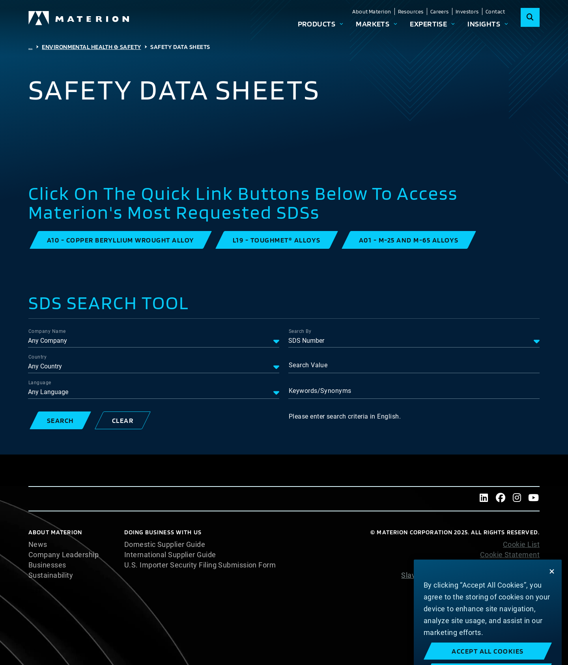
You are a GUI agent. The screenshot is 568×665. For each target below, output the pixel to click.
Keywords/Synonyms (320, 390)
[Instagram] (517, 499)
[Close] (552, 582)
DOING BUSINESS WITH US (163, 532)
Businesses (47, 565)
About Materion (371, 11)
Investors (467, 11)
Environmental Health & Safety (91, 47)
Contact (495, 11)
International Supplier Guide (170, 555)
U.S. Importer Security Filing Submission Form (200, 565)
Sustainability (50, 575)
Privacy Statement (509, 565)
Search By (300, 331)
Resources (411, 11)
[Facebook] (500, 499)
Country (37, 357)
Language (39, 382)
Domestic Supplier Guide (164, 545)
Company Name (46, 331)
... (30, 47)
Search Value (308, 365)
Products (317, 23)
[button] (121, 240)
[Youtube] (534, 499)
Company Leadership (63, 555)
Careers (439, 11)
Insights (483, 23)
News (37, 545)
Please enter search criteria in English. (345, 416)
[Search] (530, 17)
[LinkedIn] (484, 499)
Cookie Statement (510, 555)
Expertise (428, 23)
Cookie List (521, 545)
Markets (372, 23)
